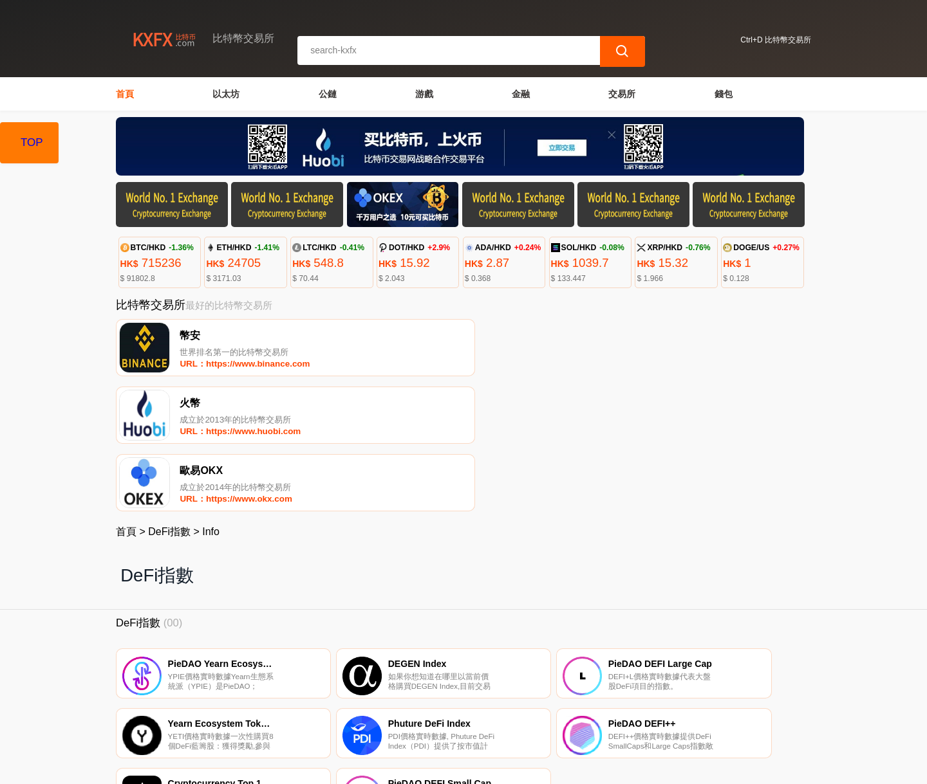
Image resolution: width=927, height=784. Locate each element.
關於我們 (328, 719)
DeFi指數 (169, 400)
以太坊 (225, 93)
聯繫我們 (265, 719)
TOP (32, 142)
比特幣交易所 (335, 768)
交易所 (621, 93)
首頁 (125, 93)
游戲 (424, 93)
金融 (521, 93)
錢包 (724, 93)
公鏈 (328, 93)
